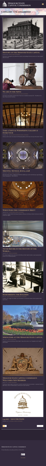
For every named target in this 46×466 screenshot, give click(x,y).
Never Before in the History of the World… (20, 250)
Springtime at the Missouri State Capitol (23, 337)
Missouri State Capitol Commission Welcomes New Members (20, 379)
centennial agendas (13, 421)
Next (42, 426)
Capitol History (12, 54)
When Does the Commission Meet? (19, 210)
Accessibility (23, 457)
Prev (38, 426)
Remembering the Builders (16, 294)
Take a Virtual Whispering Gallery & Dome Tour (20, 131)
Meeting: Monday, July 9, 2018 (16, 171)
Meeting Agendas (15, 212)
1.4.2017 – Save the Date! (13, 419)
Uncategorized (17, 54)
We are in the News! (12, 92)
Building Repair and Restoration (14, 93)
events (21, 93)
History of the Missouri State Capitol (21, 52)
